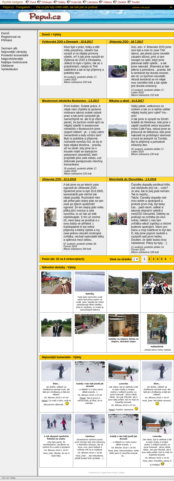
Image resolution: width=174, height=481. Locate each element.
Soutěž (134, 2)
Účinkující (44, 2)
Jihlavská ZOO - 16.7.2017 (126, 41)
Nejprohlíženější (12, 58)
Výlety (57, 34)
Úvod (31, 2)
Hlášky (60, 2)
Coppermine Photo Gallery (112, 473)
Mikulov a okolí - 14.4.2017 (126, 100)
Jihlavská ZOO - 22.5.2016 (59, 179)
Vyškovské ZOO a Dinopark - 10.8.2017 (67, 41)
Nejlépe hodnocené (14, 62)
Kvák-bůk (74, 2)
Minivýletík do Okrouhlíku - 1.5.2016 (132, 179)
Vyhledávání (9, 69)
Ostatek (119, 2)
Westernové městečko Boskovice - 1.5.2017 (70, 100)
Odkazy (105, 2)
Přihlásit (6, 40)
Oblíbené (7, 65)
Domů (5, 33)
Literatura (90, 2)
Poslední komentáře (14, 55)
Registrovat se (11, 36)
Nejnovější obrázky (14, 52)
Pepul (44, 400)
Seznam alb (9, 48)
